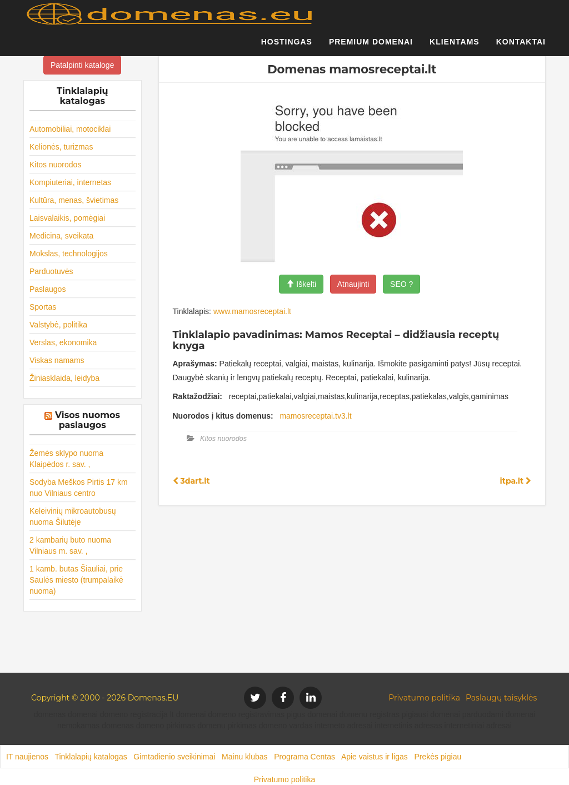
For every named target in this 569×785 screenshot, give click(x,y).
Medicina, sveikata (61, 235)
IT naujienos (27, 756)
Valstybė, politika (58, 324)
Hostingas (286, 47)
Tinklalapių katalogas (90, 756)
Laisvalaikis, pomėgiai (67, 217)
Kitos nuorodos (55, 164)
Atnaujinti (353, 284)
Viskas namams (56, 360)
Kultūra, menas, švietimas (73, 200)
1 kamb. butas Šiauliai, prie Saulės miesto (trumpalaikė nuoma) (76, 579)
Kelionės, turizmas (61, 146)
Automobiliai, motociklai (70, 129)
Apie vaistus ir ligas (374, 756)
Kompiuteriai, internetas (70, 182)
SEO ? (401, 284)
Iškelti (301, 284)
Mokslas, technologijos (68, 253)
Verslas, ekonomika (63, 342)
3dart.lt (191, 481)
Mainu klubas (245, 756)
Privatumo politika (424, 698)
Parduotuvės (51, 271)
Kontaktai (521, 47)
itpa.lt (515, 481)
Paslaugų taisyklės (501, 698)
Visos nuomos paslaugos (87, 420)
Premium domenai (371, 47)
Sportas (42, 306)
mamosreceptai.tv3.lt (315, 415)
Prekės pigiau (437, 756)
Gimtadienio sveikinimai (174, 756)
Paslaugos (47, 289)
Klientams (455, 47)
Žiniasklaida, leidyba (64, 378)
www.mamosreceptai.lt (252, 311)
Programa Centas (304, 756)
